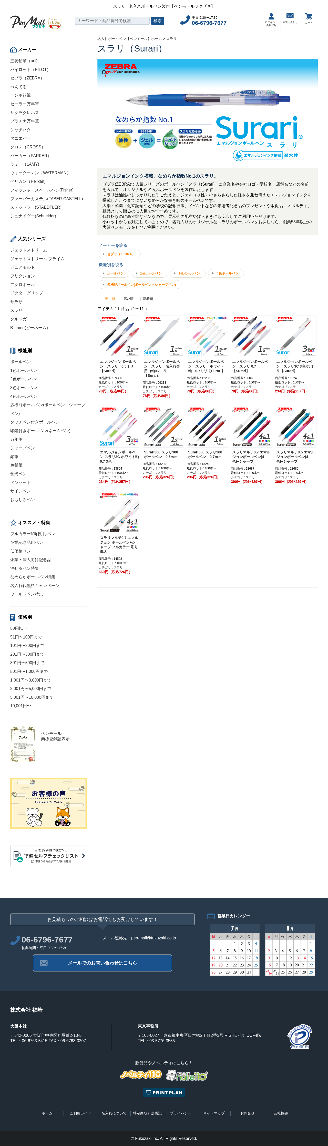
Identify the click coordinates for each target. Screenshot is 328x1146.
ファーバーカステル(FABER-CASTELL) (46, 199)
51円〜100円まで (26, 637)
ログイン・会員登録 (271, 20)
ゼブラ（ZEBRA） (27, 78)
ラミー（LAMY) (24, 164)
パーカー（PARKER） (31, 156)
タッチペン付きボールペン (34, 422)
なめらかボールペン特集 (32, 577)
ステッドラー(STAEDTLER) (35, 207)
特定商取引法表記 (147, 1113)
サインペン (20, 491)
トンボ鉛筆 (20, 95)
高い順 (129, 299)
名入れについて (114, 1113)
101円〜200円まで (27, 645)
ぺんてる (18, 87)
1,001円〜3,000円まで (30, 680)
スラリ (16, 310)
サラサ (16, 302)
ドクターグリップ (26, 293)
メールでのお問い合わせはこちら (102, 963)
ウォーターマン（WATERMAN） (40, 173)
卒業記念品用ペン (26, 542)
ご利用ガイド (80, 1113)
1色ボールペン (23, 370)
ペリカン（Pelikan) (28, 181)
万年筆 (16, 439)
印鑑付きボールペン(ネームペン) (40, 431)
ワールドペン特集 (26, 594)
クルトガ (18, 319)
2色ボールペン (23, 379)
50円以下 (18, 628)
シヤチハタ (20, 130)
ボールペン (20, 362)
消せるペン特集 (24, 568)
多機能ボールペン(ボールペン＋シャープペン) (141, 285)
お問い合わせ (290, 18)
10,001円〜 (20, 706)
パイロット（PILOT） (30, 69)
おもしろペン (22, 500)
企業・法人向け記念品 (30, 559)
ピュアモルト (22, 267)
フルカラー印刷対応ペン (32, 534)
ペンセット (20, 482)
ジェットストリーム (28, 250)
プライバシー (180, 1113)
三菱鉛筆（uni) (24, 61)
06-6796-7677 (209, 23)
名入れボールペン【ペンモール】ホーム (129, 39)
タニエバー (20, 138)
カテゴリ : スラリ (111, 387)
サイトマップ (214, 1113)
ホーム (47, 1113)
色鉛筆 (16, 465)
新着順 (148, 299)
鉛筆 (14, 456)
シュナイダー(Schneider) (33, 216)
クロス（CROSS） (27, 147)
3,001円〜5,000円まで (30, 688)
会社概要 (281, 1113)
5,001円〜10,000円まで (32, 697)
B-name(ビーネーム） (30, 328)
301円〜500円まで (27, 663)
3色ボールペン (23, 388)
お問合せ (247, 1113)
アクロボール (22, 284)
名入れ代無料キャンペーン (34, 585)
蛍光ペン (18, 474)
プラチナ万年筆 (24, 121)
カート (309, 18)
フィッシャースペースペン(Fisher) (42, 190)
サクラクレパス (24, 112)
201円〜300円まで (27, 654)
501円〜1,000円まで (29, 671)
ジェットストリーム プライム (37, 259)
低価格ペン (20, 551)
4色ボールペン (23, 396)
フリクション (22, 276)
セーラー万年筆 (24, 104)
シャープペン (22, 448)
